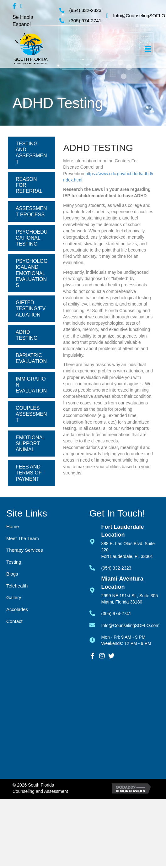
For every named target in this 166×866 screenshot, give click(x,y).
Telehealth (17, 585)
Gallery (13, 597)
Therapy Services (24, 550)
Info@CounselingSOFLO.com (130, 625)
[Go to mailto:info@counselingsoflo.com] (95, 624)
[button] (92, 656)
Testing (13, 562)
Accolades (17, 609)
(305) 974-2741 (85, 20)
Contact (14, 621)
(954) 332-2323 (85, 10)
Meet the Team (22, 538)
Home (12, 526)
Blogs (12, 573)
